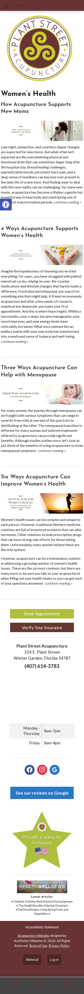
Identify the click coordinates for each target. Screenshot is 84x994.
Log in (54, 959)
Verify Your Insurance (42, 627)
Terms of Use (38, 945)
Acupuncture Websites (33, 935)
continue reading (68, 202)
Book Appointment (42, 613)
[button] (6, 204)
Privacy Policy (58, 945)
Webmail (32, 959)
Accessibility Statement (42, 927)
